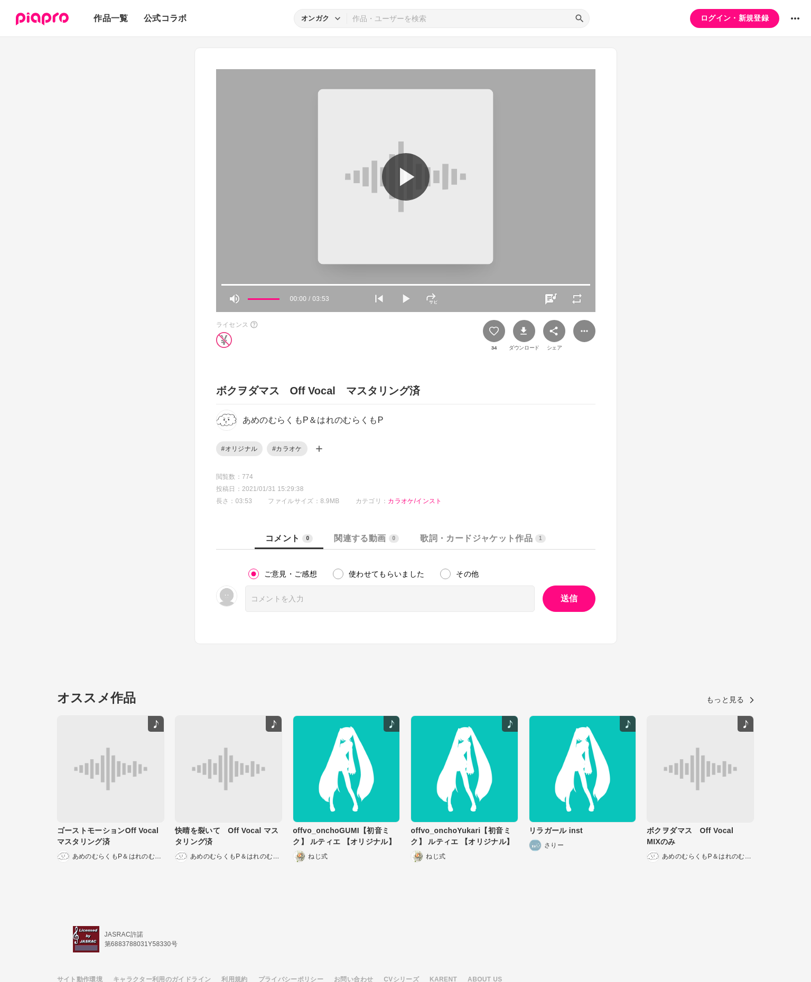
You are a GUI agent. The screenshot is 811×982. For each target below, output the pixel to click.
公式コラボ (165, 18)
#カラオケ (287, 448)
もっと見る (730, 699)
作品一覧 (111, 18)
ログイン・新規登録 (735, 18)
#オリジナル (239, 448)
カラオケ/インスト (415, 501)
